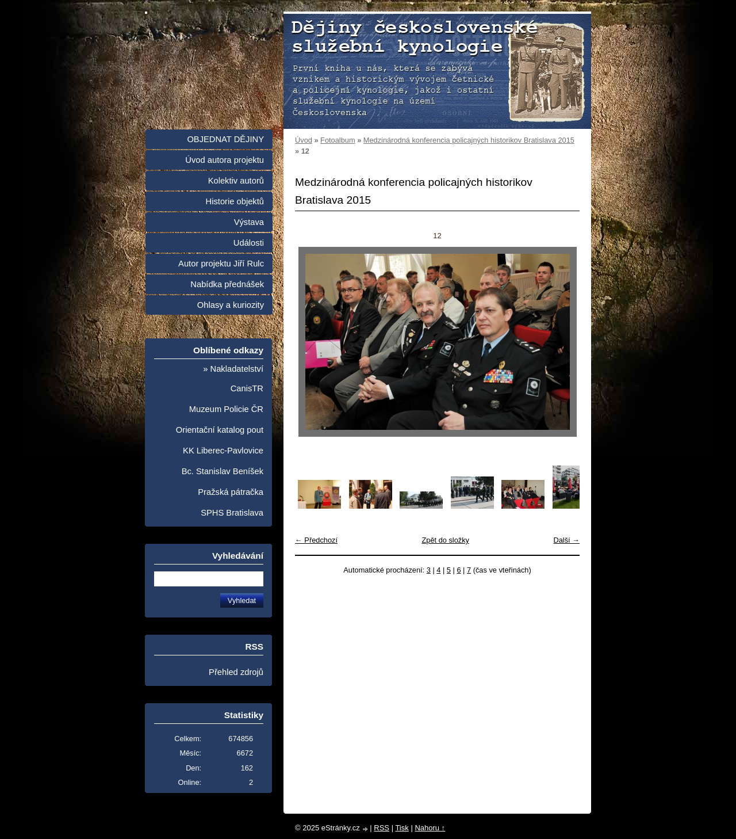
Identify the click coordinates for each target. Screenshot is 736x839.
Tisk (401, 827)
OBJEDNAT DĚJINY (225, 139)
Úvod (303, 140)
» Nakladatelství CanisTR (233, 378)
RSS (381, 827)
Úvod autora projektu (224, 160)
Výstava (249, 222)
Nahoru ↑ (430, 827)
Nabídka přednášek (227, 284)
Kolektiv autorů (236, 180)
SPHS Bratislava (232, 512)
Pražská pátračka (230, 492)
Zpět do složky (445, 540)
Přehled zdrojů (236, 672)
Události (248, 242)
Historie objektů (235, 201)
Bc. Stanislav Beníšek (222, 471)
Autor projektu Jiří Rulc (221, 263)
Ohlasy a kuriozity (230, 305)
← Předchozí (316, 540)
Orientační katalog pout (219, 429)
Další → (566, 540)
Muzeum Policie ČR (226, 409)
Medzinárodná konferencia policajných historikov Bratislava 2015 (468, 140)
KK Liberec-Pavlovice (223, 450)
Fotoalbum (337, 140)
